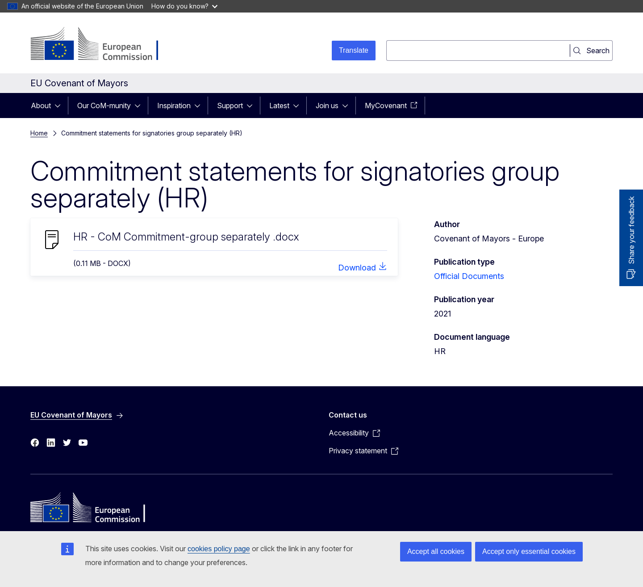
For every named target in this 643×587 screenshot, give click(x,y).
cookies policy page (219, 549)
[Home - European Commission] (102, 45)
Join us (327, 105)
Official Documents (469, 276)
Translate (353, 50)
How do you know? (184, 6)
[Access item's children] (60, 105)
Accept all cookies (435, 551)
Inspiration (174, 105)
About (41, 105)
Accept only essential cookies (529, 551)
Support (230, 105)
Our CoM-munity (104, 105)
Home (39, 133)
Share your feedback (631, 230)
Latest (279, 105)
